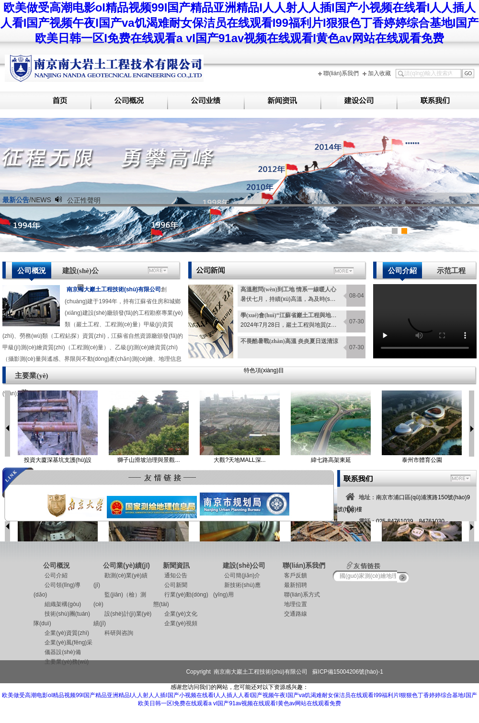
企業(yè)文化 (175, 613)
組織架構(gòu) (57, 604)
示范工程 (451, 271)
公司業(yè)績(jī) (126, 565)
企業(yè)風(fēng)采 (63, 642)
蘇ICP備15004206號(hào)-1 (347, 671)
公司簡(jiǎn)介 (236, 575)
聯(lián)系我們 (341, 73)
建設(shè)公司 (80, 274)
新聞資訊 (176, 565)
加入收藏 (379, 73)
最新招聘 (290, 585)
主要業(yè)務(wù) (31, 379)
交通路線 (290, 613)
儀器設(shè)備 (57, 652)
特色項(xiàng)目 (264, 370)
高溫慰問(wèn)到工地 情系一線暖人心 (288, 289)
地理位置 (290, 604)
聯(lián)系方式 (296, 594)
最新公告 (15, 200)
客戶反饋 (290, 575)
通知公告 (170, 575)
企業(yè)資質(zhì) (61, 633)
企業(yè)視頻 (175, 623)
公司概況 (31, 271)
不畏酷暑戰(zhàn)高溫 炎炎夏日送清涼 (289, 341)
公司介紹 (402, 271)
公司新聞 (170, 585)
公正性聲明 (84, 200)
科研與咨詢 (113, 633)
